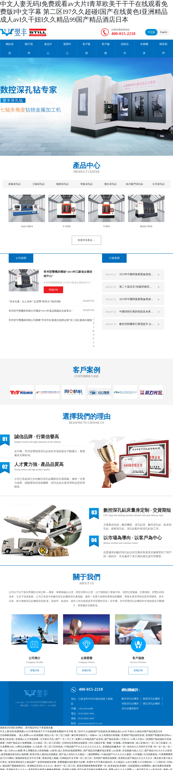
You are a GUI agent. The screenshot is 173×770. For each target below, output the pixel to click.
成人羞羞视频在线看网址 (102, 756)
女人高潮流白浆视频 (109, 718)
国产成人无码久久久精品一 (73, 737)
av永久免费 (131, 745)
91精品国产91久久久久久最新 (116, 737)
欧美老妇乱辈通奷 (117, 749)
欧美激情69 (127, 764)
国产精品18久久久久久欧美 (158, 734)
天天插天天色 (47, 722)
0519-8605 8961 (86, 696)
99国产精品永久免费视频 (19, 726)
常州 (42, 688)
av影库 (53, 734)
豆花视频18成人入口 (133, 734)
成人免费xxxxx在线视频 (31, 718)
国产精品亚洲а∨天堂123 (117, 722)
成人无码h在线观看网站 (70, 734)
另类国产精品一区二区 (62, 768)
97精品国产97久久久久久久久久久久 (83, 730)
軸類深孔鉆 (62, 184)
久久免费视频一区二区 (47, 756)
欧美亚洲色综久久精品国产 (23, 745)
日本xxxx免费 (15, 734)
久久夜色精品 (75, 760)
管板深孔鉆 (86, 184)
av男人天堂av (138, 722)
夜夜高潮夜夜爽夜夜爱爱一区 (92, 749)
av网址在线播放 (23, 730)
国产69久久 (37, 760)
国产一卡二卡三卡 (64, 722)
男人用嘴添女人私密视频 (36, 734)
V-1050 (66, 226)
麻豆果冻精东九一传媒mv (84, 718)
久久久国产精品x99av (55, 760)
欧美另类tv (43, 768)
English (163, 32)
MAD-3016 (146, 226)
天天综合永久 (141, 764)
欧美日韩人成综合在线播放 (44, 737)
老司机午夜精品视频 (69, 764)
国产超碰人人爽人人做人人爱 (131, 756)
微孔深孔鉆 (110, 184)
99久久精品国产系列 (91, 764)
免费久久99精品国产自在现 (89, 722)
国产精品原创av (103, 768)
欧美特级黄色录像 (47, 745)
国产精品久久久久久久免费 (44, 764)
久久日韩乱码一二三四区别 (152, 745)
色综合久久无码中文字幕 (140, 730)
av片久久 (154, 764)
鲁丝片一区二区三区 (65, 749)
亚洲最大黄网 (69, 753)
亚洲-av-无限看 (12, 760)
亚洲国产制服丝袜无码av (158, 718)
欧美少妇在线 (7, 722)
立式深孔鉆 (158, 184)
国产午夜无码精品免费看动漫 (92, 753)
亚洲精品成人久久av (16, 753)
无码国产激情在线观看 (105, 741)
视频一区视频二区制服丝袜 (121, 726)
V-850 (106, 226)
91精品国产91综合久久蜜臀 (74, 756)
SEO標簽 (52, 688)
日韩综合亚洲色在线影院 (75, 726)
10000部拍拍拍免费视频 (144, 760)
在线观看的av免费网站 (140, 749)
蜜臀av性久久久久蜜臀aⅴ (122, 753)
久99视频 (138, 737)
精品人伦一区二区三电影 (57, 718)
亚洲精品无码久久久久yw (40, 749)
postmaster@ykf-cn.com (90, 706)
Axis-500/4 (27, 226)
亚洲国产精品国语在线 (133, 718)
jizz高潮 (117, 734)
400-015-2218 (123, 33)
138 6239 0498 (85, 691)
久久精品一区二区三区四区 (47, 726)
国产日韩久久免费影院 (119, 760)
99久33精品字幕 (97, 726)
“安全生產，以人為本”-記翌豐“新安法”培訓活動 (36, 301)
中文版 (151, 32)
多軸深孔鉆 (14, 184)
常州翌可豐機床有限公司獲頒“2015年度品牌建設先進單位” (42, 310)
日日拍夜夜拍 (151, 737)
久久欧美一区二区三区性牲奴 (48, 730)
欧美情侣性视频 (111, 764)
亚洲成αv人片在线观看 (27, 722)
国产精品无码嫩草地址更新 (98, 734)
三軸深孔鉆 (38, 184)
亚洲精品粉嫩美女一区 (114, 730)
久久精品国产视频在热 (22, 756)
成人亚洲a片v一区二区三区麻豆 (152, 726)
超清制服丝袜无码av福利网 (15, 737)
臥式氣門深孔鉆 (134, 184)
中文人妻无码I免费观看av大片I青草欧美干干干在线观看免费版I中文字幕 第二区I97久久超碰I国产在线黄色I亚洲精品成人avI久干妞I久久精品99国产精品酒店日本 (84, 11)
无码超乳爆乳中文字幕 (25, 768)
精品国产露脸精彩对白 (14, 749)
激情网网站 (94, 737)
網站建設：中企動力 (29, 688)
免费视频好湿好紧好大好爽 (72, 745)
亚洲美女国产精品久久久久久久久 (135, 741)
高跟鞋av (25, 760)
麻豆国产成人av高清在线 (149, 753)
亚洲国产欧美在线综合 (95, 760)
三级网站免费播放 (84, 768)
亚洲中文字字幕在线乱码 (100, 745)
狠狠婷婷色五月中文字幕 (28, 741)
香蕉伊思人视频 (50, 741)
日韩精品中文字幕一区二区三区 (76, 741)
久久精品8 (119, 745)
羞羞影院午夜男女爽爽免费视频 (44, 753)
